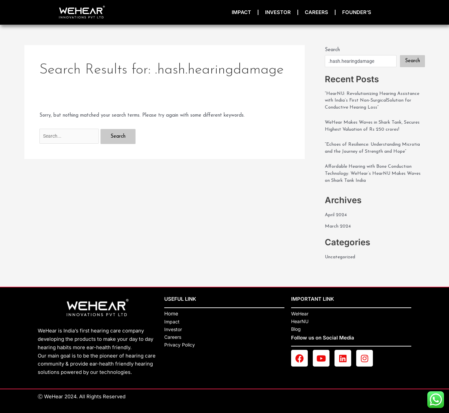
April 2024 (336, 228)
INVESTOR (278, 12)
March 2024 (338, 239)
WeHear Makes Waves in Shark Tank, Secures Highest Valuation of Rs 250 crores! (373, 128)
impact (241, 12)
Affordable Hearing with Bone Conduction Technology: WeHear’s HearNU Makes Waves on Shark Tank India (371, 186)
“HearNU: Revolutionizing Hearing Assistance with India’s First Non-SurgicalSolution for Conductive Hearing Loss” (375, 102)
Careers (316, 12)
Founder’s (356, 12)
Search (332, 49)
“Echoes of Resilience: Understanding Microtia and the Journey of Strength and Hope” (371, 155)
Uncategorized (341, 270)
